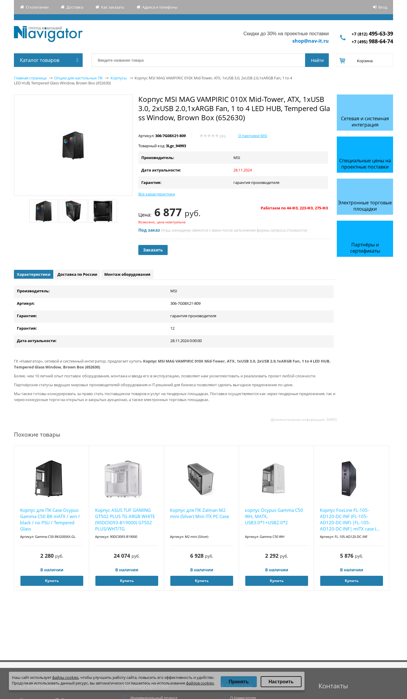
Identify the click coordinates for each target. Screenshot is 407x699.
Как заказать (112, 7)
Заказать (153, 250)
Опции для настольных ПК (78, 78)
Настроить (281, 681)
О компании (37, 7)
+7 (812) (372, 34)
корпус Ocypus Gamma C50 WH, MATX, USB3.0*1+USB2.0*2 (274, 516)
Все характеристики (156, 194)
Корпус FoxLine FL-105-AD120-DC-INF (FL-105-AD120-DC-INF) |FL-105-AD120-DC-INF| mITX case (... (350, 519)
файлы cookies (65, 677)
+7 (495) (372, 41)
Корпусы (118, 78)
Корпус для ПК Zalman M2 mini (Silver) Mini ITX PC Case (199, 513)
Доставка (74, 7)
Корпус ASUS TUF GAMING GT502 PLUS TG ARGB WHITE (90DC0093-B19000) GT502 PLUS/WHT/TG (125, 519)
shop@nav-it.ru (310, 41)
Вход (382, 7)
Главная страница (30, 78)
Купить (52, 580)
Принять (239, 681)
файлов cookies (200, 683)
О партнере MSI (252, 135)
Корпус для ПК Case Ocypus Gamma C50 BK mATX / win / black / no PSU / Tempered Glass (50, 519)
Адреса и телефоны (159, 7)
